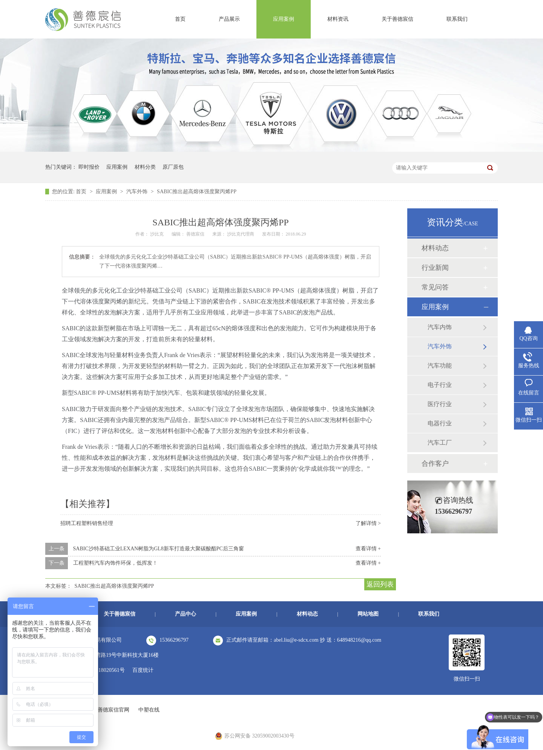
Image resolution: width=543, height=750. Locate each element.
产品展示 (229, 19)
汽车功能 (440, 365)
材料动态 (435, 248)
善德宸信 (196, 234)
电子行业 (440, 385)
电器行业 (440, 423)
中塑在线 (149, 710)
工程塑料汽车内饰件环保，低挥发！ (115, 563)
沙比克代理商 (241, 234)
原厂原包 (173, 167)
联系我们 (457, 19)
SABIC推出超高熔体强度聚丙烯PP (196, 191)
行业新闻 (435, 267)
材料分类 (145, 167)
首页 (180, 19)
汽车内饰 (440, 327)
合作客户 (435, 463)
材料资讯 (337, 19)
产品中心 (185, 614)
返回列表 (380, 584)
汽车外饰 (137, 191)
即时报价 (89, 167)
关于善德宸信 (397, 19)
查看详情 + (368, 548)
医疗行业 (440, 404)
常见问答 (435, 287)
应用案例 (283, 19)
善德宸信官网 (113, 710)
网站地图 (368, 614)
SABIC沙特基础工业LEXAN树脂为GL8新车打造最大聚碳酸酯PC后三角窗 (158, 548)
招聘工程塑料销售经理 (86, 523)
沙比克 (157, 234)
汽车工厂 (440, 442)
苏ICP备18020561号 (102, 670)
